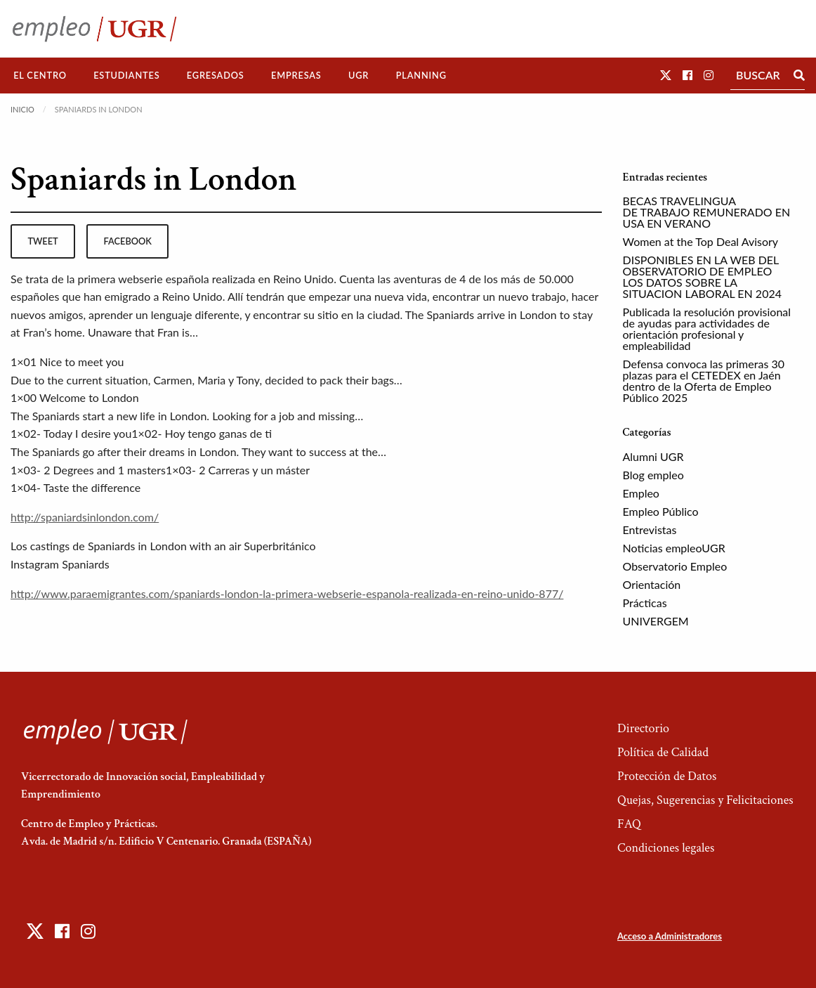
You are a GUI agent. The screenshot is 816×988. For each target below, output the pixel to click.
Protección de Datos (666, 776)
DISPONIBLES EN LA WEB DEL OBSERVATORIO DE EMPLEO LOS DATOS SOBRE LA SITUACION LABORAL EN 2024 (702, 276)
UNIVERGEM (656, 621)
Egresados (215, 75)
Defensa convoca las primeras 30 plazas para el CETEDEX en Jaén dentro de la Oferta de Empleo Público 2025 (703, 380)
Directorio (643, 728)
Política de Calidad (663, 752)
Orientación (652, 584)
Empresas (296, 75)
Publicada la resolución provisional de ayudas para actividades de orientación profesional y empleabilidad (707, 328)
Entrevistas (650, 529)
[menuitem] (40, 75)
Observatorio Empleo (675, 566)
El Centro (40, 75)
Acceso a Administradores (669, 936)
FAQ (629, 824)
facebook (128, 241)
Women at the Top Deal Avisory (701, 241)
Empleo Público (661, 511)
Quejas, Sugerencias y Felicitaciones (705, 800)
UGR (358, 75)
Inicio (22, 109)
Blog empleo (653, 474)
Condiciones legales (665, 848)
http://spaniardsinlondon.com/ (85, 517)
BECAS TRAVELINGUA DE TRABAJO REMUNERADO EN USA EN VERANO (707, 212)
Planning (421, 75)
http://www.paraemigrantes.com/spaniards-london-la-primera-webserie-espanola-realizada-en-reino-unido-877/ (287, 593)
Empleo (641, 493)
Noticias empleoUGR (674, 547)
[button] (665, 75)
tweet (42, 241)
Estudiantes (126, 75)
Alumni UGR (653, 456)
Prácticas (645, 602)
